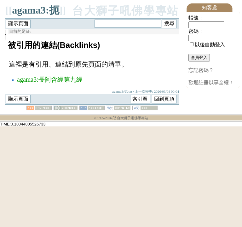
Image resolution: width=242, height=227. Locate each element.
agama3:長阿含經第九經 (50, 79)
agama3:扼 (35, 10)
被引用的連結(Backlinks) (54, 45)
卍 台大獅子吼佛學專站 (130, 118)
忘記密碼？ (201, 70)
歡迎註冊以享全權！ (211, 82)
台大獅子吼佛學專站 (125, 11)
